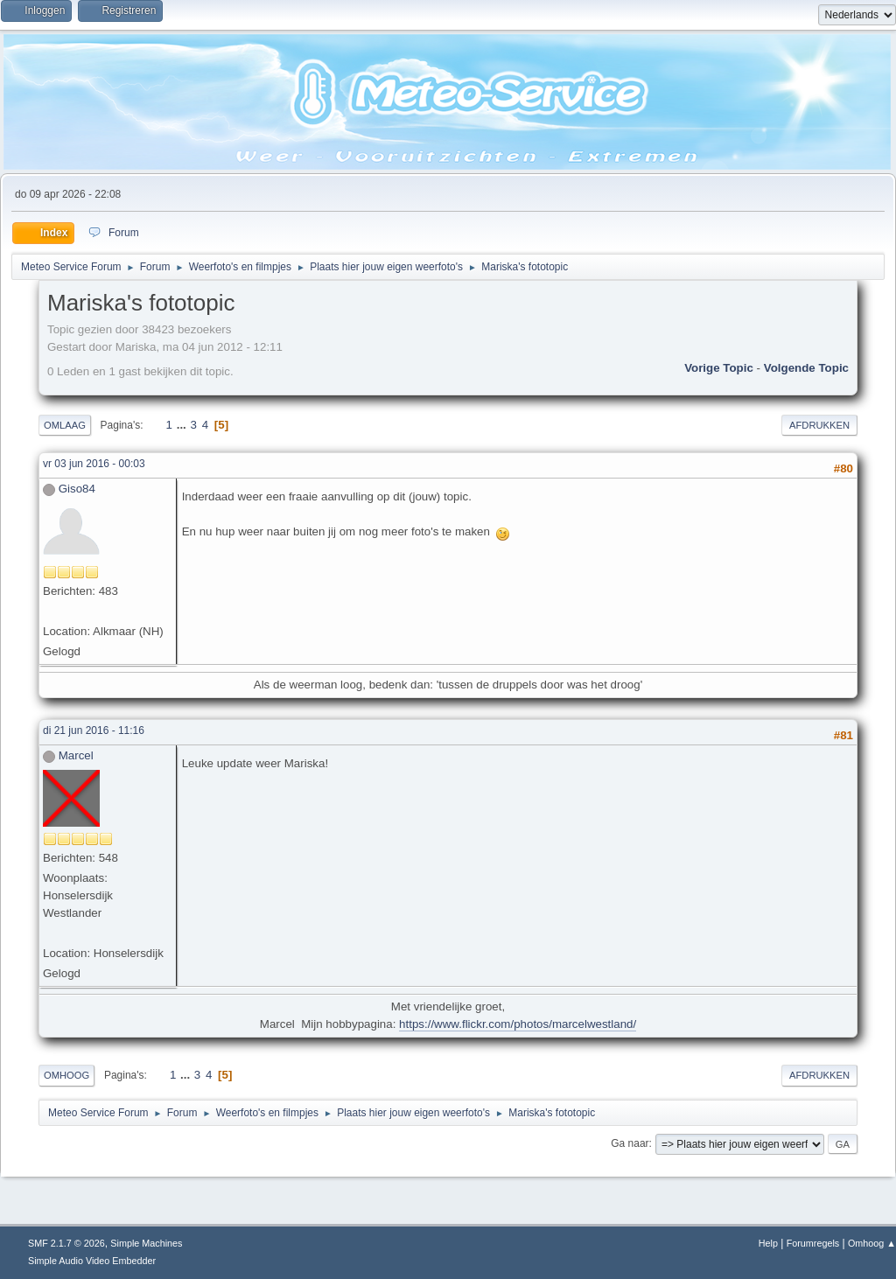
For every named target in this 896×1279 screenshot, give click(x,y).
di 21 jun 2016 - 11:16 (93, 730)
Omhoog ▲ (872, 1243)
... (183, 424)
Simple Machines (146, 1243)
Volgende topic (806, 367)
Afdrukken (819, 425)
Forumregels (813, 1243)
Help (768, 1243)
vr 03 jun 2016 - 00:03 (94, 464)
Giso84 (77, 488)
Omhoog (66, 1075)
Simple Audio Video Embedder (92, 1260)
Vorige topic (718, 367)
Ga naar (629, 1143)
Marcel (76, 755)
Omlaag (65, 425)
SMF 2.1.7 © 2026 (66, 1243)
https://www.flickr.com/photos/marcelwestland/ (517, 1024)
